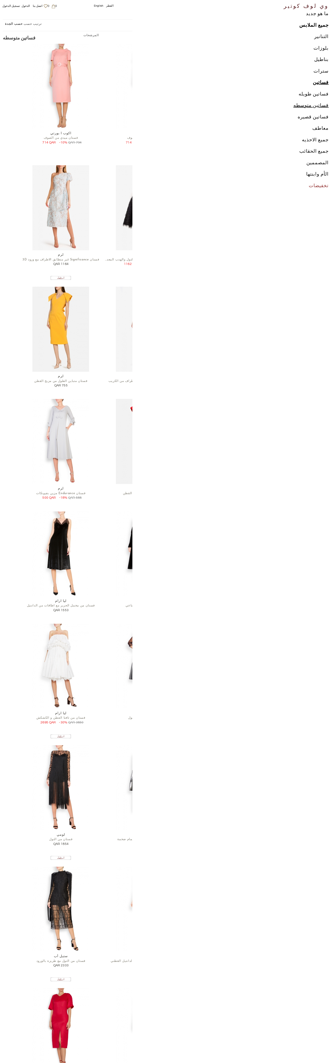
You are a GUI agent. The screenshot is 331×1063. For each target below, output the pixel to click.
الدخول (26, 6)
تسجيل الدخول (11, 6)
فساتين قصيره (313, 126)
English (98, 5)
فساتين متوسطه (311, 114)
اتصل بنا (37, 6)
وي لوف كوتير (306, 5)
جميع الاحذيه (315, 149)
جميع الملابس (314, 34)
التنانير (321, 46)
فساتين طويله (314, 103)
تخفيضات (319, 195)
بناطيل (321, 69)
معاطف (320, 137)
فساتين (321, 92)
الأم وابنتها (317, 183)
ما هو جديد (317, 23)
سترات (321, 80)
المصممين (317, 172)
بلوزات (321, 57)
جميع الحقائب (314, 160)
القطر (109, 5)
